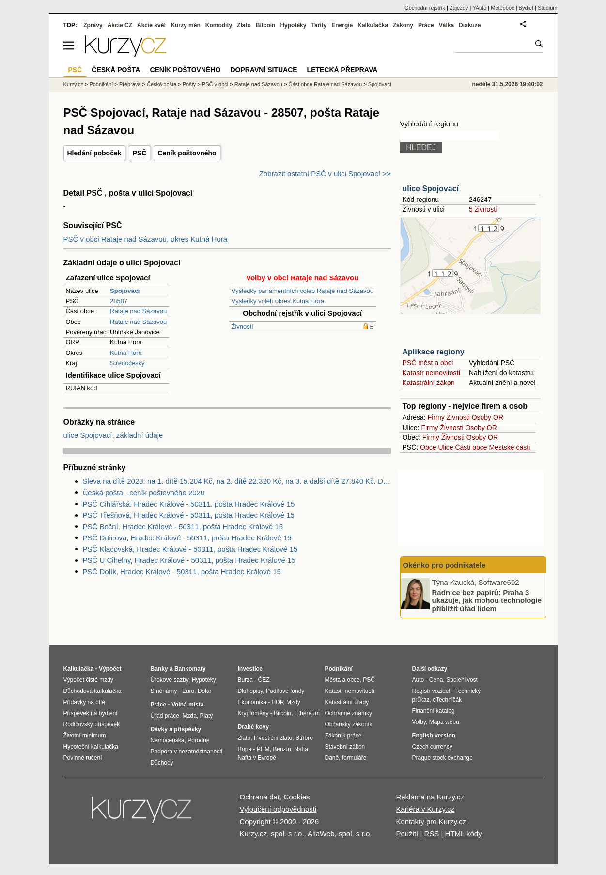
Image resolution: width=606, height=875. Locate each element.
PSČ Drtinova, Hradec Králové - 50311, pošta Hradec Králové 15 (187, 538)
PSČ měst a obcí (428, 363)
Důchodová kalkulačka (92, 691)
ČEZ (264, 679)
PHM (263, 749)
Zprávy (92, 25)
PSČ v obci (215, 84)
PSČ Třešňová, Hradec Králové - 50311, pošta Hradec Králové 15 (189, 515)
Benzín (282, 749)
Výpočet (110, 668)
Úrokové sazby (169, 679)
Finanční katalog (433, 710)
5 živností (483, 209)
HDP (277, 702)
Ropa (245, 749)
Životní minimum (84, 735)
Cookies (296, 797)
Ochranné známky (348, 713)
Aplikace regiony (434, 352)
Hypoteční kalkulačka (90, 746)
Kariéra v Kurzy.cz (425, 809)
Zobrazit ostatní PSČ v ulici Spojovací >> (325, 173)
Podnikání (101, 84)
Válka (446, 25)
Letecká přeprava (342, 70)
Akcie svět (151, 25)
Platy (206, 715)
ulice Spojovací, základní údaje (113, 435)
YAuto (479, 8)
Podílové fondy (285, 691)
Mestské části (509, 447)
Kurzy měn (185, 25)
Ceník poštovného (186, 153)
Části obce (471, 447)
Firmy (436, 417)
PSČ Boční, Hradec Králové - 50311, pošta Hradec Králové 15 (183, 526)
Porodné (198, 740)
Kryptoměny (253, 713)
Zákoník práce (343, 735)
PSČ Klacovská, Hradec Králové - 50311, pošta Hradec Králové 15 (190, 549)
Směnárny (164, 691)
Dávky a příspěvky (176, 729)
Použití (407, 833)
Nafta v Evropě (257, 757)
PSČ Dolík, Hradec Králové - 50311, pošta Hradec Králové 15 (182, 572)
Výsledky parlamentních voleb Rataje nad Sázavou (302, 290)
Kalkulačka (372, 25)
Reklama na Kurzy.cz (430, 797)
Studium (547, 8)
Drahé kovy (253, 726)
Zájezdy (459, 8)
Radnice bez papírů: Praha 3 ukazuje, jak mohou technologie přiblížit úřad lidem (487, 600)
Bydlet (526, 8)
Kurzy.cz (73, 84)
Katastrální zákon (429, 382)
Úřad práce (165, 715)
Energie (342, 25)
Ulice (445, 447)
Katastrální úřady (347, 702)
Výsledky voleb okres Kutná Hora (278, 301)
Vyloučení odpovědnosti (278, 809)
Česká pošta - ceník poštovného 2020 (144, 493)
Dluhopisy (250, 691)
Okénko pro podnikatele (444, 565)
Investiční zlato (273, 738)
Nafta (301, 749)
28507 (118, 301)
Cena (436, 679)
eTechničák (447, 699)
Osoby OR (487, 417)
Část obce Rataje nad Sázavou (325, 84)
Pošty (189, 84)
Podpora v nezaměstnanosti (187, 751)
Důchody (162, 762)
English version (433, 735)
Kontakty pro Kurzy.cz (431, 821)
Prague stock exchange (442, 757)
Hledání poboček (94, 153)
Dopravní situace (263, 70)
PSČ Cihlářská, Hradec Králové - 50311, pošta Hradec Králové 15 (189, 504)
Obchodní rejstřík (424, 8)
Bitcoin (266, 25)
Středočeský (127, 363)
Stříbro (304, 738)
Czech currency (432, 746)
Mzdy (293, 702)
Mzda (190, 715)
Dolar (205, 691)
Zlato (244, 25)
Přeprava (130, 84)
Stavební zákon (345, 746)
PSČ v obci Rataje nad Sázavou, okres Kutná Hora (145, 239)
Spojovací (379, 84)
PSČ (140, 153)
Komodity (218, 25)
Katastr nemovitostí (432, 373)
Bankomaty (190, 668)
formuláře (354, 757)
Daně (332, 757)
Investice (250, 668)
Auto (418, 679)
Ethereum (307, 713)
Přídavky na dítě (84, 702)
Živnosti (242, 326)
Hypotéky (293, 25)
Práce (426, 25)
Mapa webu (444, 722)
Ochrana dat (260, 797)
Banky (159, 668)
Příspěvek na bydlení (90, 713)
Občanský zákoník (349, 724)
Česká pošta (161, 84)
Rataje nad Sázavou (138, 311)
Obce (428, 447)
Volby (419, 722)
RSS (431, 833)
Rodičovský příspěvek (91, 724)
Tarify (318, 25)
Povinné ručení (82, 757)
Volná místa (187, 704)
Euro (188, 691)
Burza (245, 679)
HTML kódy (463, 833)
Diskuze (470, 25)
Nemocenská (168, 740)
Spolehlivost (462, 679)
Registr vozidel (431, 691)
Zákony (403, 25)
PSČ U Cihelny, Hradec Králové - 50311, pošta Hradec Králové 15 (189, 560)
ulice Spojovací (431, 188)
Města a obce (342, 679)
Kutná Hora (126, 352)
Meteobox (502, 8)
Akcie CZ (120, 25)
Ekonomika (252, 702)
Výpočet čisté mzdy (88, 679)
